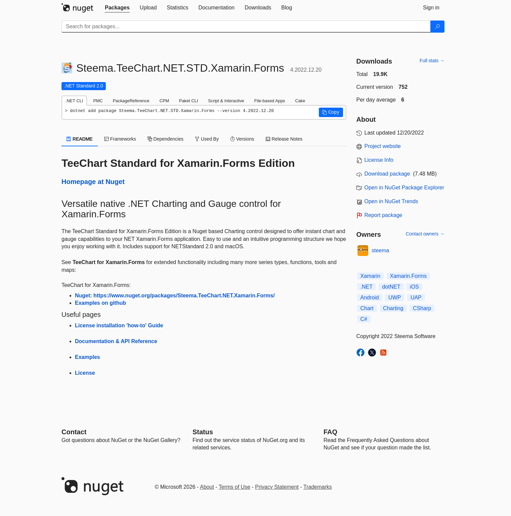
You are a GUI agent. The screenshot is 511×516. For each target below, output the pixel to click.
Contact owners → (425, 233)
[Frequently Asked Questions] (330, 432)
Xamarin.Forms (408, 276)
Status (203, 432)
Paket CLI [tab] (188, 100)
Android (369, 297)
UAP (416, 297)
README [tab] (80, 139)
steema (380, 250)
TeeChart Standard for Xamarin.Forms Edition (178, 163)
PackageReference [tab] (131, 100)
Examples (87, 357)
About (207, 487)
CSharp (422, 308)
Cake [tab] (300, 100)
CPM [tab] (164, 100)
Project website (383, 146)
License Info (379, 160)
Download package (387, 174)
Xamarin (370, 276)
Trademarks (317, 487)
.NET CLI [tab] (74, 100)
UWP (394, 297)
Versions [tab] (242, 139)
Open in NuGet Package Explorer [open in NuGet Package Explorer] (404, 187)
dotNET (391, 287)
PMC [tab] (97, 100)
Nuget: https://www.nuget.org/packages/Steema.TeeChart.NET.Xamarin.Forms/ (175, 295)
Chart (367, 308)
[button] (331, 112)
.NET (366, 287)
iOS (414, 287)
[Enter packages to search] (246, 27)
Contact (73, 432)
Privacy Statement (277, 487)
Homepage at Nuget (93, 181)
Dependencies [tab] (165, 139)
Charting (393, 308)
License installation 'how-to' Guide (119, 325)
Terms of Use (234, 487)
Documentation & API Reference (116, 341)
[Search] (437, 27)
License (85, 373)
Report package (383, 215)
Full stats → (432, 60)
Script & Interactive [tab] (226, 100)
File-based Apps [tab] (269, 100)
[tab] (117, 7)
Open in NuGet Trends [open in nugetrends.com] (391, 201)
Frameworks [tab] (120, 139)
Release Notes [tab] (284, 139)
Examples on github (100, 303)
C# (363, 319)
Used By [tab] (207, 139)
